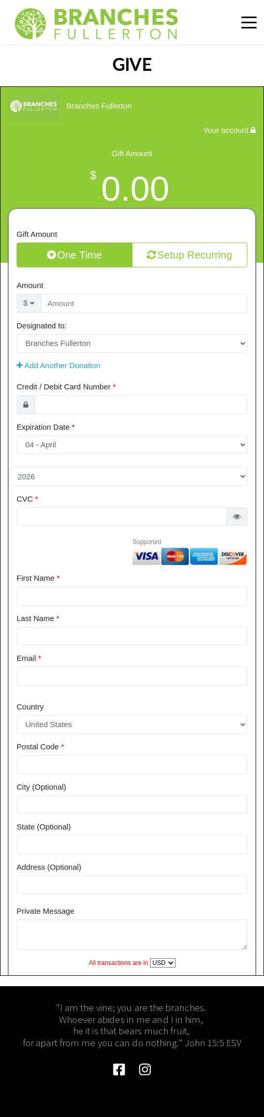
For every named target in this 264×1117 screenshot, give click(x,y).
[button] (249, 22)
